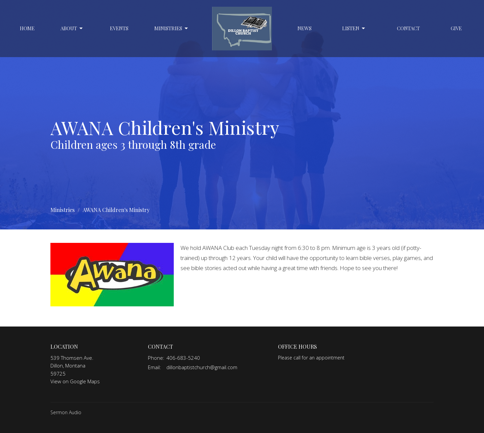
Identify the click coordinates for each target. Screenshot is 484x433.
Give (456, 28)
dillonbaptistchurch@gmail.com (201, 367)
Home (27, 28)
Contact (408, 28)
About (72, 28)
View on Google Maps (75, 381)
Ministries (171, 28)
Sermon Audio (65, 412)
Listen (354, 28)
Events (119, 28)
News (304, 28)
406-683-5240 (183, 357)
